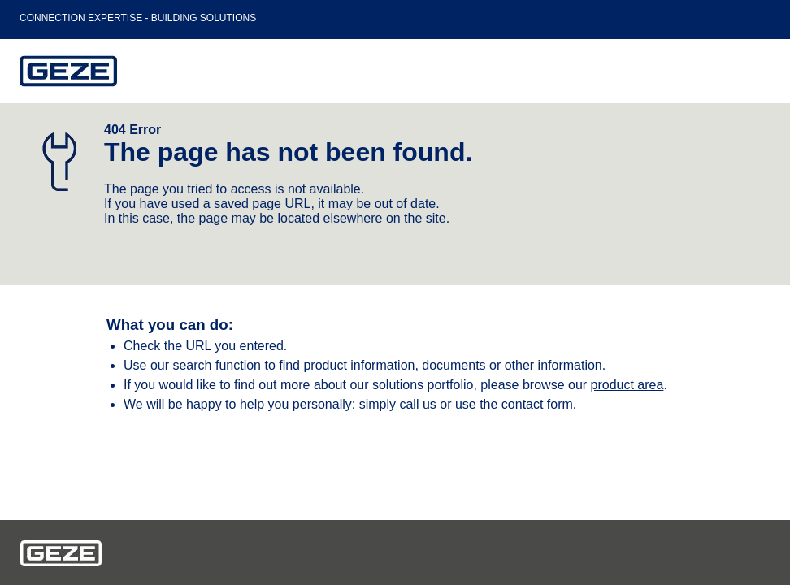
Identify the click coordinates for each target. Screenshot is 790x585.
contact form (537, 404)
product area (627, 385)
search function (216, 365)
